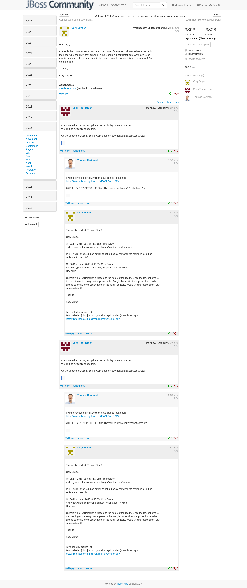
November (31, 139)
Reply (63, 93)
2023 (29, 53)
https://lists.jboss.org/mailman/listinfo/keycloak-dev (93, 319)
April (28, 163)
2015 (29, 186)
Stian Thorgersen (82, 108)
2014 (29, 197)
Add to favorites (195, 59)
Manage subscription (197, 44)
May (28, 159)
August (29, 149)
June (28, 156)
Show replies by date (168, 102)
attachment (80, 150)
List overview (32, 217)
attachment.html (67, 88)
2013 (29, 207)
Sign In (202, 5)
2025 (29, 32)
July (28, 152)
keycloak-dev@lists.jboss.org (200, 38)
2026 (29, 21)
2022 (29, 64)
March (29, 166)
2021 (29, 74)
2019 (29, 96)
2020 (29, 85)
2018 (29, 106)
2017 (29, 117)
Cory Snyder (78, 28)
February (31, 169)
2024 (29, 42)
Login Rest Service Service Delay (203, 19)
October (30, 142)
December (31, 135)
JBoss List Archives (76, 5)
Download (31, 224)
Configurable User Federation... (76, 19)
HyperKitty (122, 583)
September (32, 145)
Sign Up (215, 5)
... (63, 142)
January (30, 173)
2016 (29, 127)
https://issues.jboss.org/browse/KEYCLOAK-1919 (92, 181)
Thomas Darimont (87, 160)
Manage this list (181, 5)
